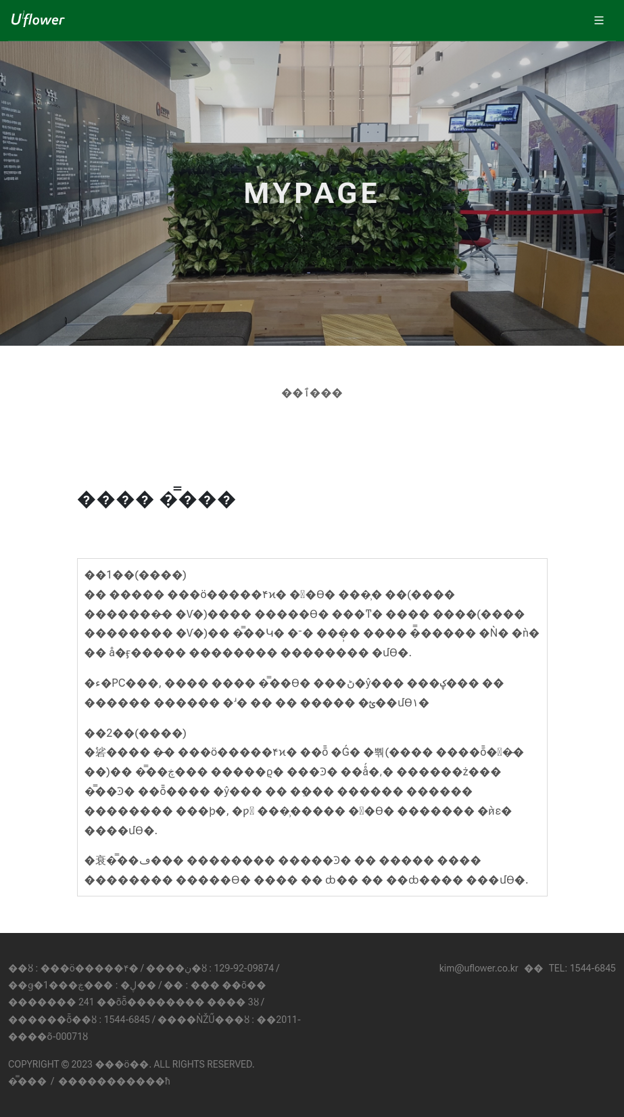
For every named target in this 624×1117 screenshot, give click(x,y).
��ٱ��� (312, 392)
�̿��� (27, 1081)
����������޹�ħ (114, 1081)
